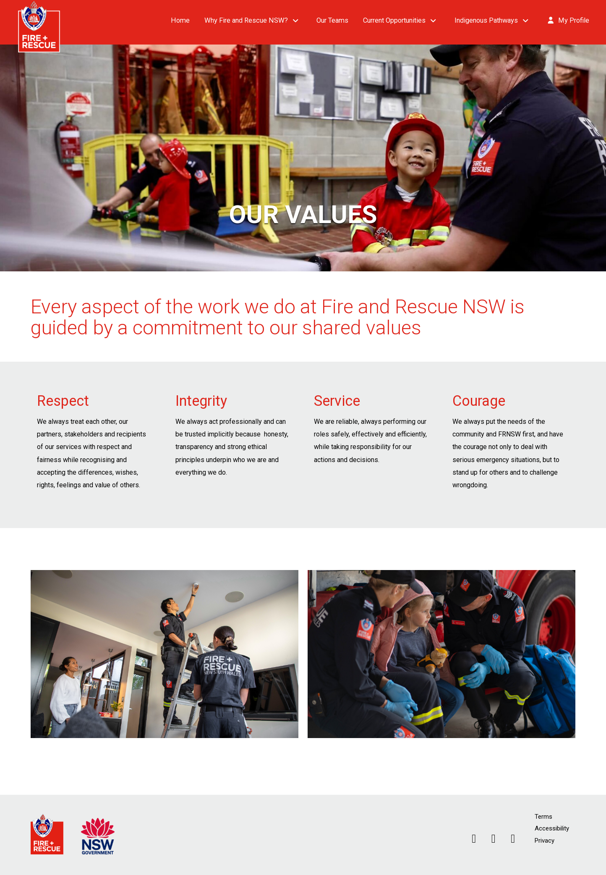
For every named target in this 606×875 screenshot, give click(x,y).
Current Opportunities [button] (394, 20)
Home (180, 20)
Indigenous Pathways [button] (486, 20)
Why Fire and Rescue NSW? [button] (246, 20)
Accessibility (552, 828)
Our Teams (332, 20)
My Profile (567, 20)
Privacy (544, 840)
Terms (543, 816)
